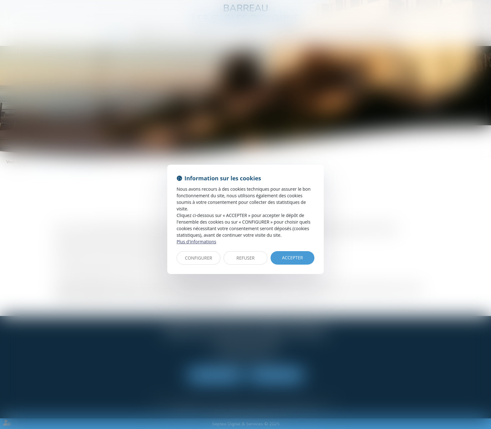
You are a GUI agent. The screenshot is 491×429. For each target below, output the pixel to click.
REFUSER (245, 258)
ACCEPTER (292, 258)
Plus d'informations (196, 242)
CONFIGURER (198, 258)
